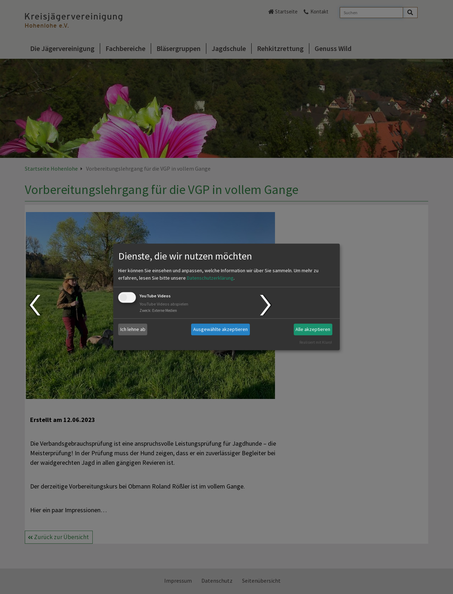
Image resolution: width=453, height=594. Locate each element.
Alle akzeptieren (313, 329)
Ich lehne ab (132, 329)
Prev (34, 305)
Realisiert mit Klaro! (315, 342)
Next (266, 305)
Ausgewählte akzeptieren (220, 329)
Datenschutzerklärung (210, 278)
